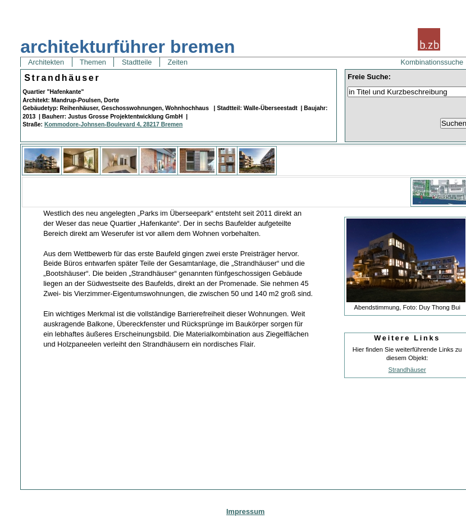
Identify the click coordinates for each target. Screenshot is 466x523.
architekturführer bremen (127, 47)
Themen (93, 62)
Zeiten (178, 62)
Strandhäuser (407, 369)
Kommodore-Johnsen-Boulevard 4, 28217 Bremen (113, 124)
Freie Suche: (369, 76)
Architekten (46, 62)
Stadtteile (136, 62)
